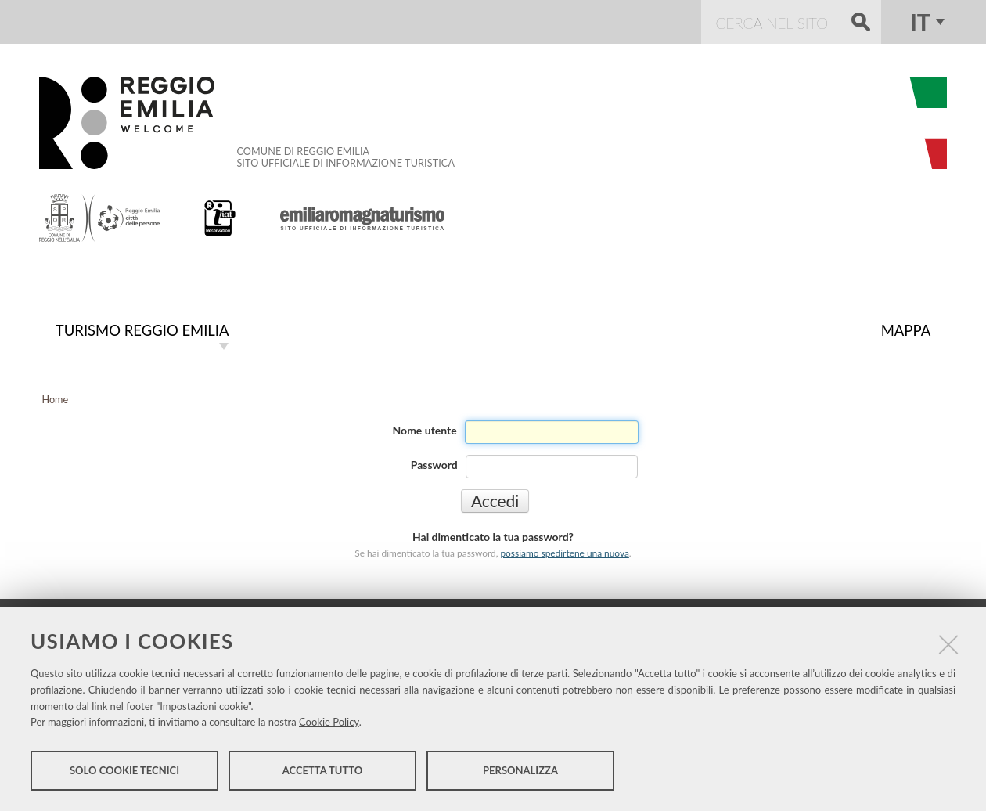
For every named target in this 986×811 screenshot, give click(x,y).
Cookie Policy (329, 721)
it (920, 22)
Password (434, 464)
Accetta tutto (322, 770)
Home (55, 400)
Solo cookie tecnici (124, 770)
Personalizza (520, 770)
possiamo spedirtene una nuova (564, 553)
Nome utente (425, 430)
